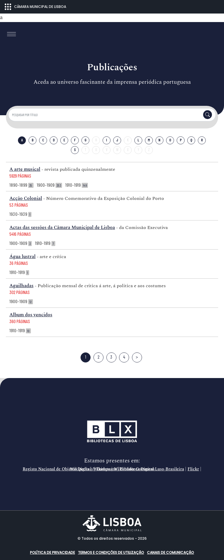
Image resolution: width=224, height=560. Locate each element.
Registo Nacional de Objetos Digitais (58, 469)
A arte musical (24, 169)
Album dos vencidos (30, 314)
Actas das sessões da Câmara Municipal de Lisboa (62, 227)
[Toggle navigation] (11, 34)
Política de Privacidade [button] (52, 552)
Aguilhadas (21, 285)
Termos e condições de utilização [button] (111, 552)
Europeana (106, 469)
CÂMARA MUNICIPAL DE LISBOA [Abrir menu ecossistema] (35, 7)
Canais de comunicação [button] (170, 552)
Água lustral (22, 256)
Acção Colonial (25, 198)
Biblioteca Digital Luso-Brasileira (152, 469)
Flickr (193, 469)
